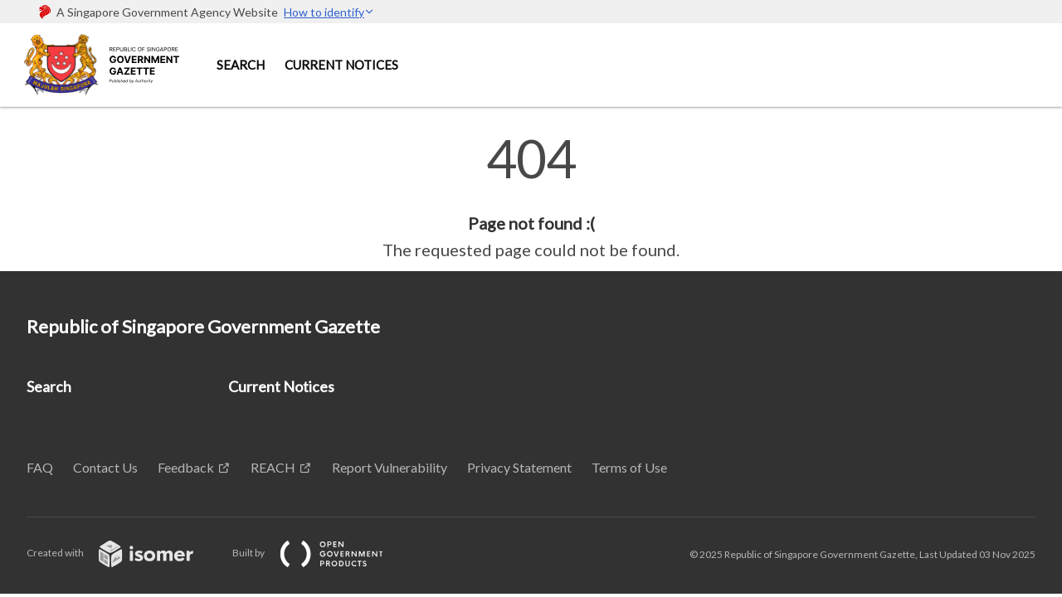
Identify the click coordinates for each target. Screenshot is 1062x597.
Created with (123, 552)
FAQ (40, 467)
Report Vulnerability (389, 467)
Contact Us (105, 467)
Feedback (186, 467)
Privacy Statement (519, 467)
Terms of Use (629, 467)
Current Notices (341, 64)
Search (241, 64)
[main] (531, 197)
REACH (273, 467)
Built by (321, 552)
